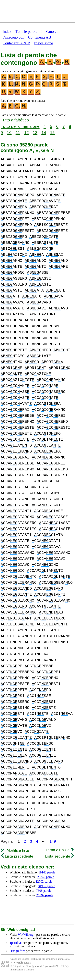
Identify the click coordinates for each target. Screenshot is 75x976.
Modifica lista (15, 850)
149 (53, 841)
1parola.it (16, 942)
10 (9, 132)
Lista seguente (59, 856)
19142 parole (46, 872)
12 (26, 132)
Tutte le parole (26, 31)
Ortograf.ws (17, 951)
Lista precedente (17, 856)
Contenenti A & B (16, 43)
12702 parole (44, 881)
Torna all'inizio (60, 850)
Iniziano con (50, 31)
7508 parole (43, 890)
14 (43, 132)
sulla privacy (24, 962)
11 (18, 132)
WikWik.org (26, 934)
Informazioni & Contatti (22, 969)
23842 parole (45, 877)
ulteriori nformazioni (59, 959)
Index (7, 31)
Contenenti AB (39, 37)
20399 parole (44, 895)
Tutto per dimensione (20, 126)
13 (35, 132)
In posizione (43, 43)
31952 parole (46, 886)
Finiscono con (13, 37)
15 (52, 132)
